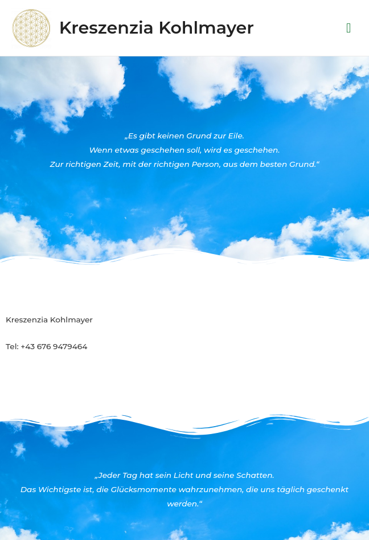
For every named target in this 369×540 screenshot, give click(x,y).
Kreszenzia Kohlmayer (156, 27)
